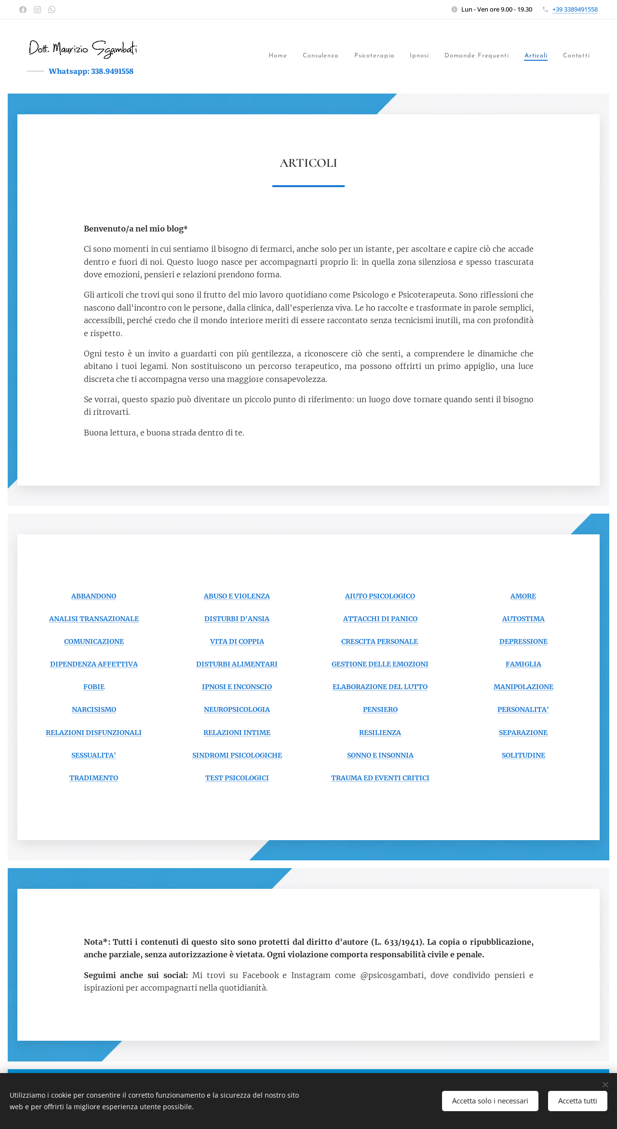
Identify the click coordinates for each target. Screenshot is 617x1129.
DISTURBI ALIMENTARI (237, 664)
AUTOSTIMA (523, 618)
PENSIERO (380, 709)
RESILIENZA (380, 732)
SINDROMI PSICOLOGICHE (237, 754)
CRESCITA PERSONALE (379, 641)
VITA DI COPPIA (237, 641)
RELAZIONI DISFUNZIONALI (94, 732)
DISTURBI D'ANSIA (236, 618)
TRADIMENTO (93, 778)
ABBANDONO (93, 596)
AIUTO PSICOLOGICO (380, 596)
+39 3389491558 (575, 9)
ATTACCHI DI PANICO (380, 618)
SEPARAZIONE (523, 732)
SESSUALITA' (93, 754)
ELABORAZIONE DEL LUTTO (380, 686)
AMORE (523, 596)
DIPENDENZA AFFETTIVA (94, 664)
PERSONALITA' (523, 709)
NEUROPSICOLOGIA (237, 709)
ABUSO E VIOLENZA (237, 596)
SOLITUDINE (523, 754)
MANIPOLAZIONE (523, 686)
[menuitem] (199, 56)
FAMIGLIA (523, 664)
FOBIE (94, 686)
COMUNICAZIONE (94, 641)
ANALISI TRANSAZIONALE (94, 618)
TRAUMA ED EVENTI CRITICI (380, 778)
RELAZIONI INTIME (236, 732)
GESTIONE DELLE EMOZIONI (380, 664)
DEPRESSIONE (523, 641)
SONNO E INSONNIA (380, 754)
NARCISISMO (94, 709)
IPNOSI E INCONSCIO (237, 686)
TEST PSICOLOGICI (237, 778)
